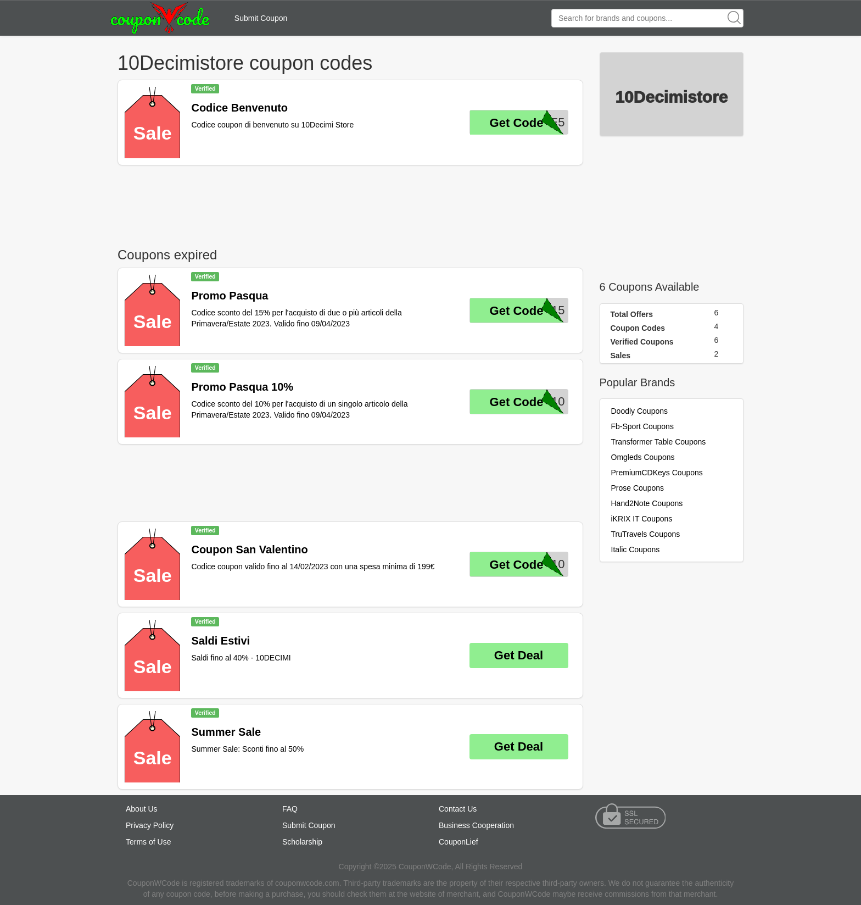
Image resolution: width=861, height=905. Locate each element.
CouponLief (458, 841)
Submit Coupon (261, 18)
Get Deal (518, 655)
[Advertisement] (350, 204)
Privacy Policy (150, 825)
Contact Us (458, 808)
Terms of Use (148, 841)
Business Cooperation (476, 825)
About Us (142, 808)
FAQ (290, 808)
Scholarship (302, 841)
